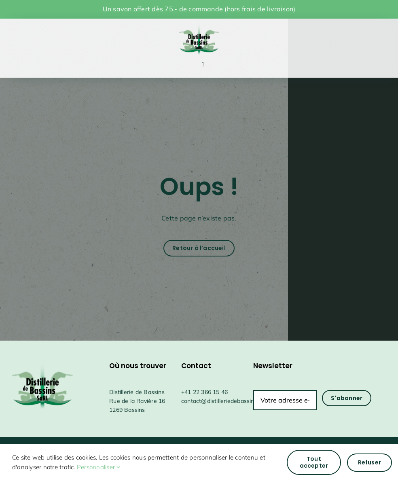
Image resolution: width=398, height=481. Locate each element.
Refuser (369, 462)
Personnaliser (99, 467)
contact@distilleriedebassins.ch (223, 401)
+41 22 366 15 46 (204, 392)
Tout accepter (314, 462)
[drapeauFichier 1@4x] (199, 24)
